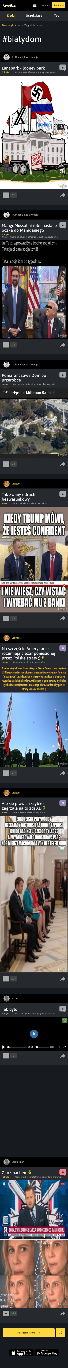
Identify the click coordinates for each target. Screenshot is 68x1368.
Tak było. (10, 1009)
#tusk (17, 1013)
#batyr (45, 503)
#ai (45, 812)
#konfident (36, 503)
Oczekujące (34, 15)
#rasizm (18, 72)
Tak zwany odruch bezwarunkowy (18, 496)
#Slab (43, 662)
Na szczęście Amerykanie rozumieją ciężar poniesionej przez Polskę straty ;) (28, 653)
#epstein (51, 384)
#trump (41, 72)
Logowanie (45, 5)
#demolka (41, 384)
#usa (15, 812)
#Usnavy (36, 662)
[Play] (3, 1047)
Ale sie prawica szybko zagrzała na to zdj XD (23, 805)
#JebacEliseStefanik (48, 237)
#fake (29, 812)
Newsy (5, 384)
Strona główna (11, 25)
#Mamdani (33, 237)
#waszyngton (38, 1013)
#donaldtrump (34, 1177)
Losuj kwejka (61, 1334)
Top (56, 15)
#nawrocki (50, 1013)
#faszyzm (32, 72)
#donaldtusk (20, 1177)
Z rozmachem (16, 1172)
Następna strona (28, 1332)
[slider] (17, 1047)
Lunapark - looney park (23, 68)
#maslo (5, 237)
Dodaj (11, 15)
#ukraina (22, 812)
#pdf (15, 384)
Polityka (5, 72)
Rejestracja (59, 5)
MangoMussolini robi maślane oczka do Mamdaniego (29, 228)
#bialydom (50, 72)
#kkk (25, 72)
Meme (4, 503)
